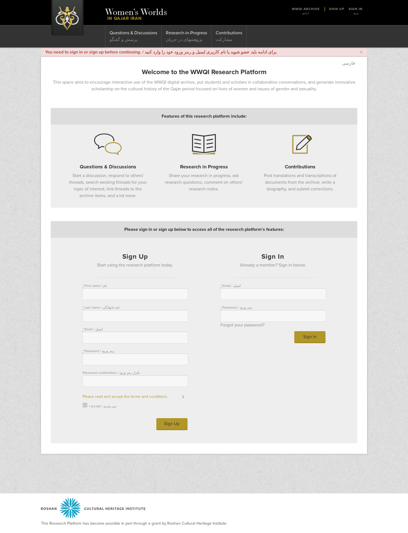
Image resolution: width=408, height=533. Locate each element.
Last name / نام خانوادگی (101, 308)
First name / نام (94, 286)
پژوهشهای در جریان (184, 39)
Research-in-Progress (186, 33)
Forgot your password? (242, 325)
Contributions (229, 33)
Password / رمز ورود (98, 351)
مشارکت (224, 39)
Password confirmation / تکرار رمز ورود (111, 373)
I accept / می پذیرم (99, 406)
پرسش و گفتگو (123, 39)
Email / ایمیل (92, 329)
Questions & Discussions (133, 33)
